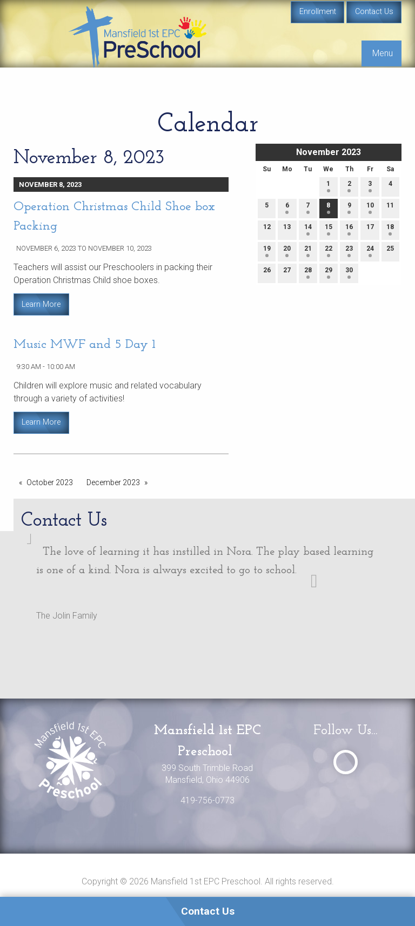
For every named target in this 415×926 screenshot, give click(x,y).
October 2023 (49, 482)
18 (390, 229)
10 (370, 208)
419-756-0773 (207, 800)
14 (308, 229)
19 (267, 251)
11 (390, 208)
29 (328, 272)
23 (349, 251)
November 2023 (328, 152)
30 (349, 272)
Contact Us (374, 11)
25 (390, 251)
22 (328, 251)
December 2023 (113, 482)
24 (370, 251)
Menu (382, 53)
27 (287, 272)
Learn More (41, 304)
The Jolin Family (66, 615)
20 (287, 251)
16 (349, 229)
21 (308, 251)
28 (308, 272)
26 (267, 272)
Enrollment (317, 11)
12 (267, 229)
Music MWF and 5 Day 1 (85, 344)
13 (287, 229)
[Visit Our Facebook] (345, 762)
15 (328, 229)
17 (370, 229)
